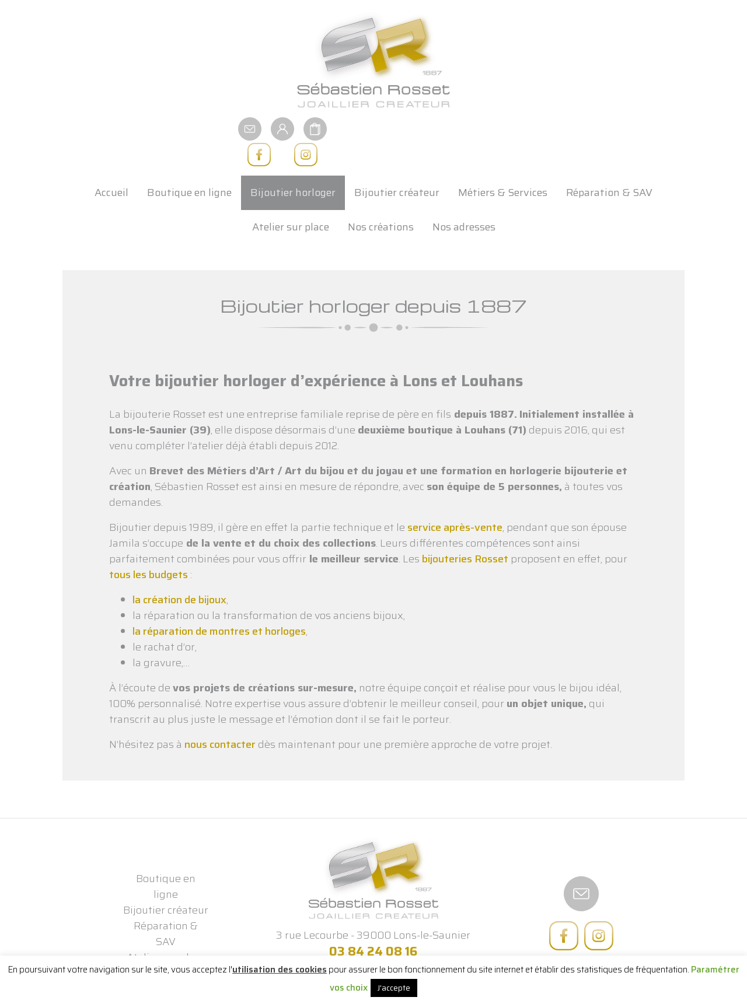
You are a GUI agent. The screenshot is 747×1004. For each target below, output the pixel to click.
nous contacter (220, 693)
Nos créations (381, 175)
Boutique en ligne (189, 141)
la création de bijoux (179, 548)
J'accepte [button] (394, 988)
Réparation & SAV (609, 141)
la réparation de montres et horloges (219, 580)
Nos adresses (463, 175)
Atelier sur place (290, 175)
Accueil (111, 141)
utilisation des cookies (279, 970)
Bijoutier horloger (293, 141)
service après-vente (454, 476)
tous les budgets (148, 523)
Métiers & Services (502, 141)
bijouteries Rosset (465, 507)
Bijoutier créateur (396, 141)
